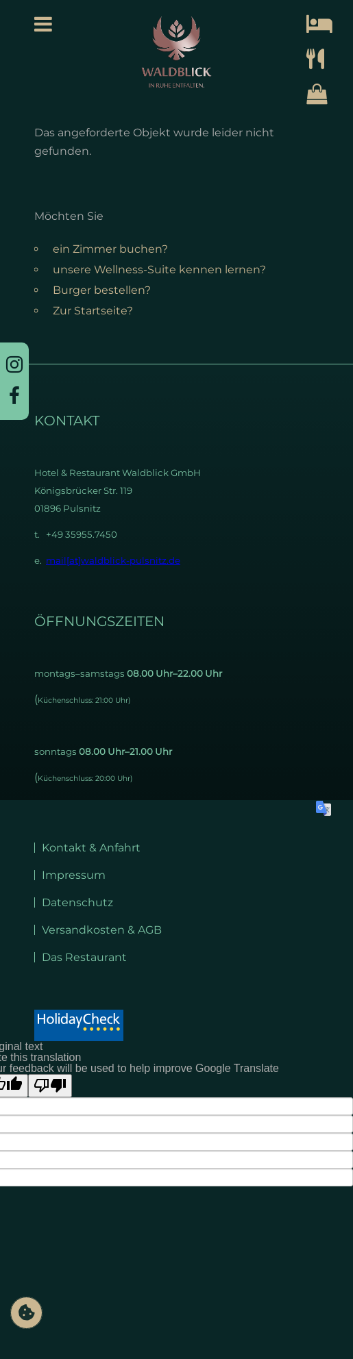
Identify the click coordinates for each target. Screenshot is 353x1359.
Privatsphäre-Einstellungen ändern (26, 1318)
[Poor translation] (50, 1085)
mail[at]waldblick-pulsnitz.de (113, 560)
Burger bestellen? (102, 290)
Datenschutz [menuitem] (77, 902)
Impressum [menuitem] (74, 875)
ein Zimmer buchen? (110, 248)
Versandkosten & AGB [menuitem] (102, 930)
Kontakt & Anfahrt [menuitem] (91, 848)
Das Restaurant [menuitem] (84, 957)
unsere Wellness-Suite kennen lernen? (159, 269)
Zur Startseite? (93, 310)
